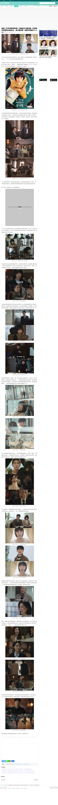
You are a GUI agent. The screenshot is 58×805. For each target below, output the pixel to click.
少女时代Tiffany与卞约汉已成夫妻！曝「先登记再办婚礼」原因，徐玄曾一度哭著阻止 (47, 57)
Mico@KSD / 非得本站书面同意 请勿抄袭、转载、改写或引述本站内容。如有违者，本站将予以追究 (19, 737)
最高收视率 (30, 64)
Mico (14, 32)
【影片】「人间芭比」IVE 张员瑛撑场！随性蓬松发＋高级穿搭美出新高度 (47, 47)
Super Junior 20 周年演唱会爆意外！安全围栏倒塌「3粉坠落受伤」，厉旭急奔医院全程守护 (47, 38)
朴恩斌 (22, 764)
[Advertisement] (20, 749)
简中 (55, 0)
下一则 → (36, 779)
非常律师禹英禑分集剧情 (9, 764)
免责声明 (13, 788)
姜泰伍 (25, 764)
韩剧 (2, 32)
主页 (1, 785)
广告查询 (21, 788)
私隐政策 (17, 788)
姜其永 (28, 764)
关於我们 (9, 788)
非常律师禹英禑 (17, 764)
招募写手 (25, 788)
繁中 (52, 0)
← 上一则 (3, 779)
